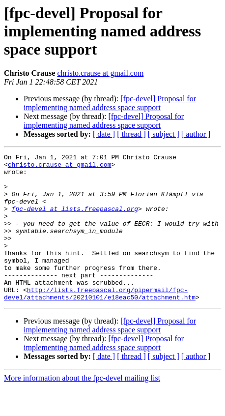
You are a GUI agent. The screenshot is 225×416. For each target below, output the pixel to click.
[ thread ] (131, 134)
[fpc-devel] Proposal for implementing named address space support (110, 103)
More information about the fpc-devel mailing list (82, 407)
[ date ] (104, 134)
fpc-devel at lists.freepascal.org (75, 220)
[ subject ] (163, 134)
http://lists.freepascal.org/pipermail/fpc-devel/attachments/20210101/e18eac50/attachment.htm (100, 322)
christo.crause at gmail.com (100, 73)
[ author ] (196, 134)
